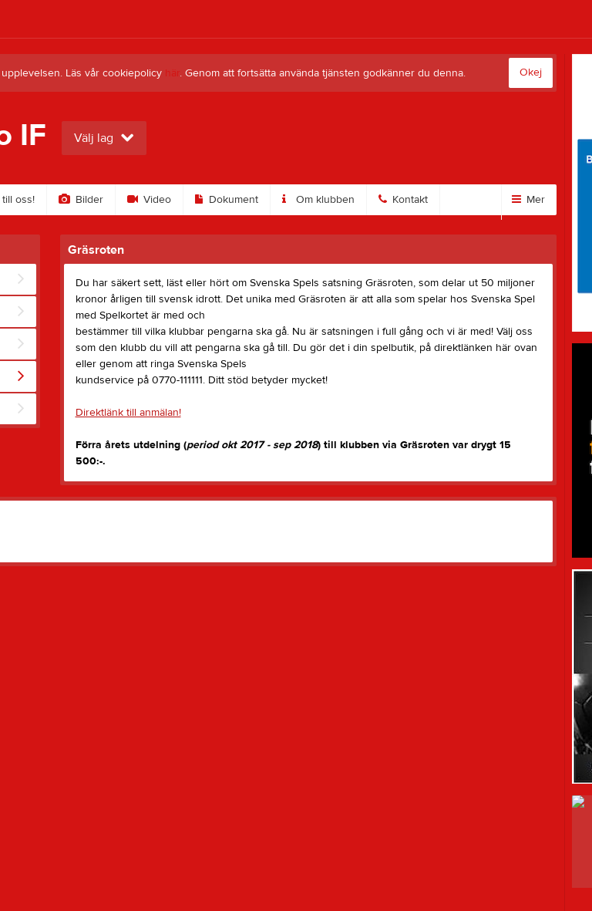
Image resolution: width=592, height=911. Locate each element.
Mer (528, 200)
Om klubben (318, 200)
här (172, 73)
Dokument (226, 200)
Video (149, 200)
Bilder (81, 200)
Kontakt (403, 200)
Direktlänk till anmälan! (128, 413)
